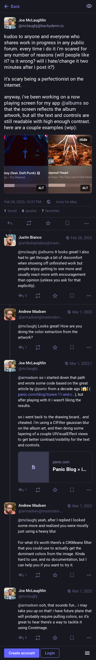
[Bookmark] (67, 223)
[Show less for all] (89, 6)
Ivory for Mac (66, 202)
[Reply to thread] (23, 296)
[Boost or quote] (29, 223)
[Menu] (87, 653)
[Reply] (10, 223)
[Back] (41, 6)
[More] (86, 224)
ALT (41, 188)
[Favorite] (48, 223)
